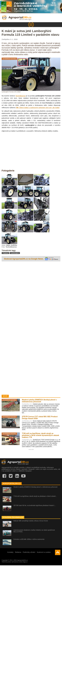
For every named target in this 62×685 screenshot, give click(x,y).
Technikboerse (20, 96)
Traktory (5, 253)
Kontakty (10, 552)
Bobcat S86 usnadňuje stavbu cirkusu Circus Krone (30, 521)
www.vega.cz (23, 562)
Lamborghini (15, 253)
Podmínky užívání (29, 552)
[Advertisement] (20, 328)
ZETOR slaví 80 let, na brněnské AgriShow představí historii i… (34, 505)
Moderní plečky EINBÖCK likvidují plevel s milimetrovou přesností (35, 487)
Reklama (18, 552)
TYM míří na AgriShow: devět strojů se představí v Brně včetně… (35, 496)
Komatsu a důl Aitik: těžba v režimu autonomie (28, 539)
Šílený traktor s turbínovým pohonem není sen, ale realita (37, 107)
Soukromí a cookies (44, 552)
